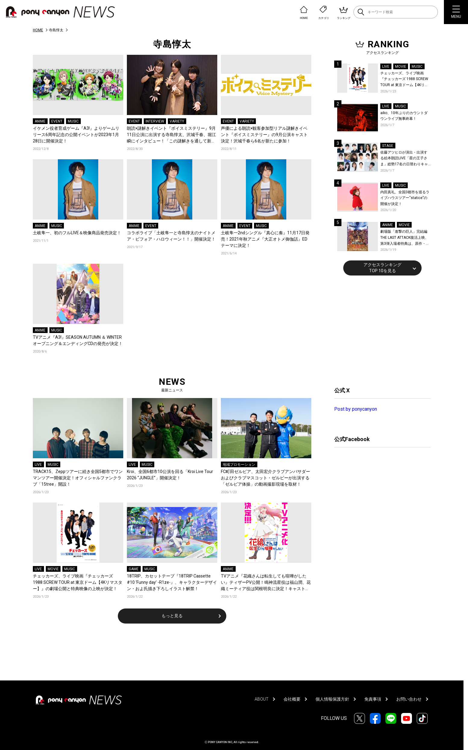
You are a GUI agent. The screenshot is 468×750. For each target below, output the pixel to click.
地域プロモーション (239, 464)
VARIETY (177, 121)
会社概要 (292, 699)
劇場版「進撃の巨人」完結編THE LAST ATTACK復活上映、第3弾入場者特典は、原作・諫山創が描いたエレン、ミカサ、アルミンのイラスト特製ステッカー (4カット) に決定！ (405, 238)
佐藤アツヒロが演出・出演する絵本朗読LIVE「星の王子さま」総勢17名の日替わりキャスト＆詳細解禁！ (404, 158)
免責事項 (372, 699)
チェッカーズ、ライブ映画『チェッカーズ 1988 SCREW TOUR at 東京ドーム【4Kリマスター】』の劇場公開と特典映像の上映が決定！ (77, 582)
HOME (38, 30)
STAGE (387, 146)
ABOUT (262, 699)
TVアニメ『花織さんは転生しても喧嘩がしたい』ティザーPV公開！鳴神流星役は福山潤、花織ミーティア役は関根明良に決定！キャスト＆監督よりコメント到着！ (266, 583)
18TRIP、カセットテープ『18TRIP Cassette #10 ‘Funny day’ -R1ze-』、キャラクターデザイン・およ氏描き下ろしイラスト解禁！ (172, 582)
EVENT (56, 121)
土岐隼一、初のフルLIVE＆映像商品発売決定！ (77, 232)
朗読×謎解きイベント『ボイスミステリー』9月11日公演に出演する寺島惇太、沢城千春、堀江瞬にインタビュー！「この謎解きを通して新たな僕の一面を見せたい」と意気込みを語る (171, 135)
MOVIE (53, 569)
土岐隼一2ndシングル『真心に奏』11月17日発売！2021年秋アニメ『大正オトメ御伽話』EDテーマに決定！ (265, 239)
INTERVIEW (155, 121)
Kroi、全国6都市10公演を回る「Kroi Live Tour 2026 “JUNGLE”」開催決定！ (170, 474)
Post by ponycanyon (355, 409)
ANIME (40, 121)
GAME (134, 569)
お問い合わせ (409, 699)
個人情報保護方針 (332, 699)
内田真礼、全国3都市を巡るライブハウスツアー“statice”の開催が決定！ (404, 198)
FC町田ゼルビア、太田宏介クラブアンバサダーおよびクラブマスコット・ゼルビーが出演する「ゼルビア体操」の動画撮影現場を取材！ (265, 478)
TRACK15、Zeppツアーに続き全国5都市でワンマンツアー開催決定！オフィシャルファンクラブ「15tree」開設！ (78, 478)
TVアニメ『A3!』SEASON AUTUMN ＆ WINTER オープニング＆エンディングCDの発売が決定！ (78, 340)
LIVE (38, 464)
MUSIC (73, 121)
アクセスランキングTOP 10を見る (382, 267)
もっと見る (172, 615)
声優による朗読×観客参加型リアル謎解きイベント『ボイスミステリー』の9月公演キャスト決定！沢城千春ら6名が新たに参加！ (264, 134)
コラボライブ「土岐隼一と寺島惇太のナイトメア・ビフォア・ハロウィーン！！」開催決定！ (171, 235)
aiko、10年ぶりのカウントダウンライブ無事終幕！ (404, 116)
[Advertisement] (379, 330)
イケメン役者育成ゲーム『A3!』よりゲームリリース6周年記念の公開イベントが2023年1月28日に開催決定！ (76, 134)
